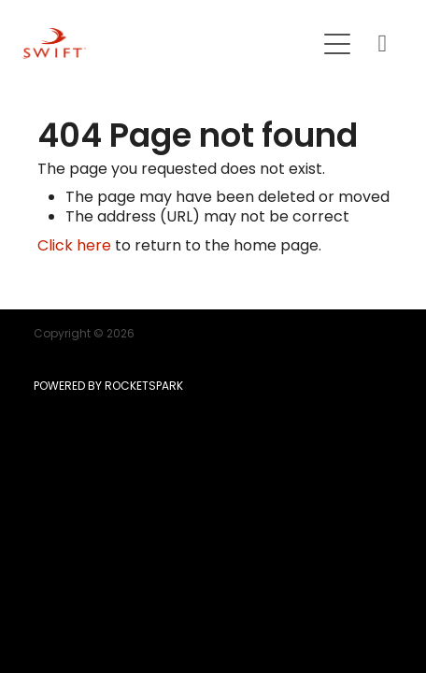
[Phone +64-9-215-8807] (382, 43)
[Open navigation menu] (337, 43)
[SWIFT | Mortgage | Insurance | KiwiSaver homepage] (168, 43)
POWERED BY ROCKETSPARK (108, 387)
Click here (74, 247)
